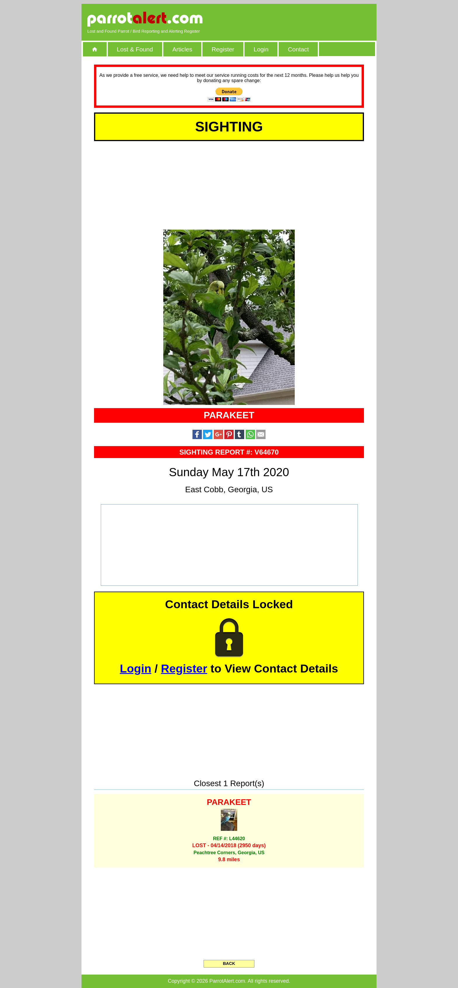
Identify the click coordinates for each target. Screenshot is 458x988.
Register (222, 49)
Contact (298, 49)
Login (261, 49)
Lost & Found (135, 49)
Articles (182, 49)
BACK (229, 963)
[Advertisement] (303, 19)
